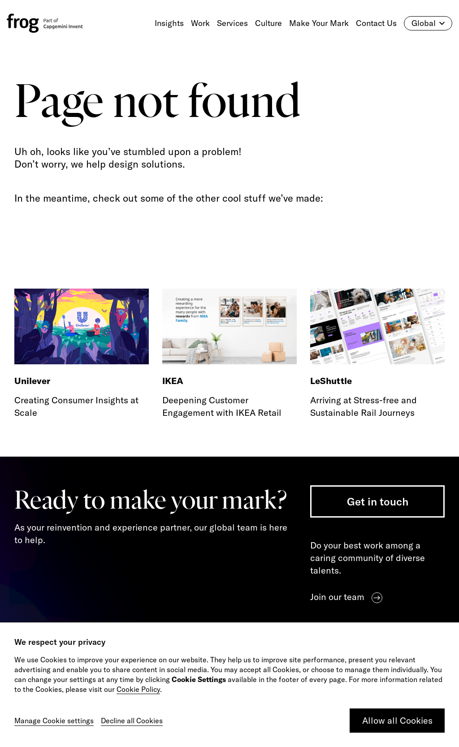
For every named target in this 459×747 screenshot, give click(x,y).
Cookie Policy (138, 689)
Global (428, 23)
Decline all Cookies (132, 720)
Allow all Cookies (397, 720)
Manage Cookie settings (54, 720)
